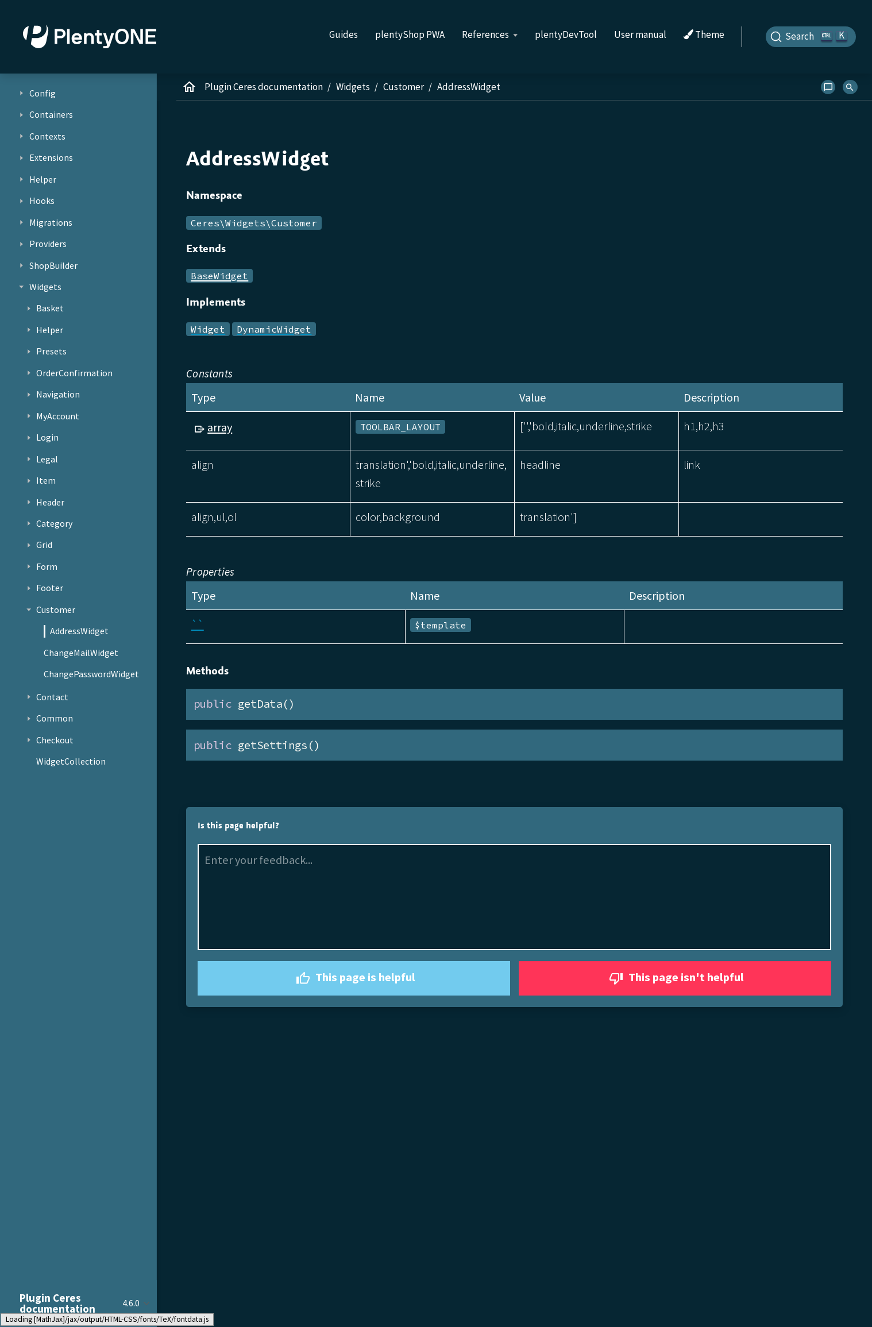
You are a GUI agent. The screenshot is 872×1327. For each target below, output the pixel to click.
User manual (640, 34)
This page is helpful (354, 979)
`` (197, 624)
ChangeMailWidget (81, 652)
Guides (343, 34)
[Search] (811, 36)
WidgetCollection (71, 761)
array (219, 427)
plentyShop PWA (410, 34)
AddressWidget (79, 631)
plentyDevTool (566, 34)
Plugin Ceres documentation (264, 86)
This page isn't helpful (675, 979)
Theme (704, 35)
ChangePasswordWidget (91, 674)
